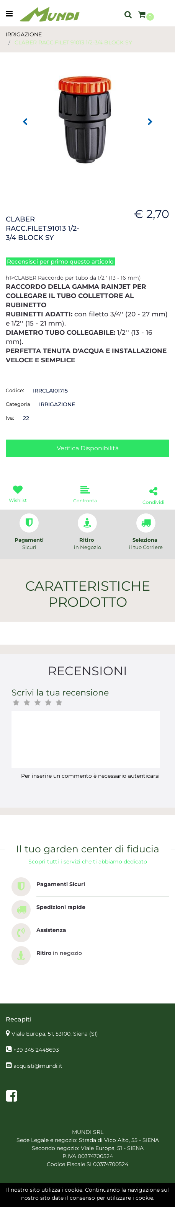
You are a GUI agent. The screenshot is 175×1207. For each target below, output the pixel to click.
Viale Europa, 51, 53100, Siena (54, 1033)
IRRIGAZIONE (24, 34)
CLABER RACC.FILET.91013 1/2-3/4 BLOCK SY (73, 42)
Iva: (10, 418)
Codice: (15, 390)
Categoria (18, 404)
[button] (128, 14)
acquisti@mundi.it (37, 1065)
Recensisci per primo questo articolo (60, 261)
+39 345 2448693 (36, 1049)
